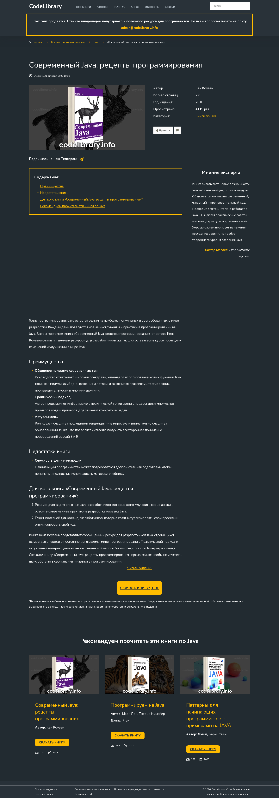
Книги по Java (205, 116)
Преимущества (52, 186)
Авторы (102, 7)
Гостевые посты (44, 794)
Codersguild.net (83, 794)
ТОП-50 (119, 7)
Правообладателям (46, 789)
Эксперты (152, 7)
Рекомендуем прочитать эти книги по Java (72, 206)
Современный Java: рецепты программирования (57, 712)
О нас (135, 7)
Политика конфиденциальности (132, 789)
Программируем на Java (137, 705)
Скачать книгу (52, 742)
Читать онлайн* (139, 568)
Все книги (83, 7)
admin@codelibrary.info (139, 28)
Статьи (170, 7)
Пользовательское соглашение (92, 789)
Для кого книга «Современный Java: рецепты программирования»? (91, 199)
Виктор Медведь (217, 250)
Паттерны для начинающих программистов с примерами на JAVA (208, 715)
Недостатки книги (54, 193)
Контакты (159, 789)
